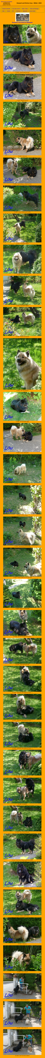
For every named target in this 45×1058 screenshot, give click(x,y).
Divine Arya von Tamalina (6, 1)
